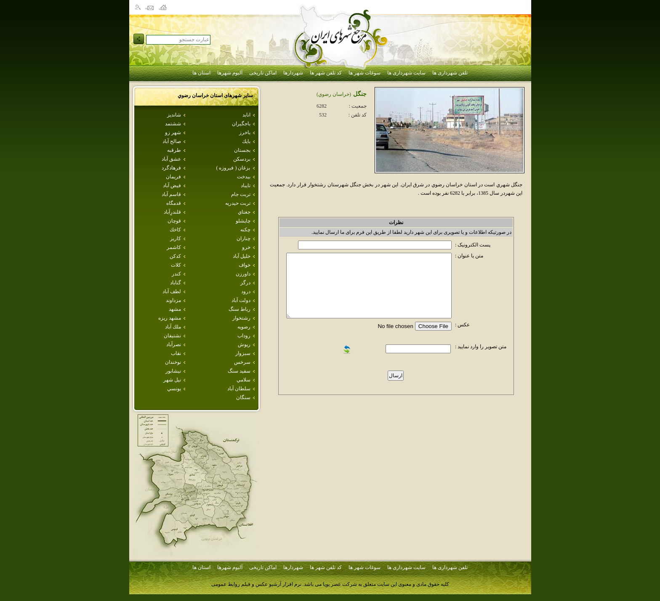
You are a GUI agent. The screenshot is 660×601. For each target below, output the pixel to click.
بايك (246, 141)
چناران (243, 238)
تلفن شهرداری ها (450, 73)
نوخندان (173, 362)
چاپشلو (243, 221)
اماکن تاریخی (263, 73)
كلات (176, 265)
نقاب (176, 353)
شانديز (174, 115)
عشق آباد (171, 159)
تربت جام (240, 194)
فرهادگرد (171, 168)
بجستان (242, 150)
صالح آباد (171, 141)
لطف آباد (171, 291)
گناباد (175, 283)
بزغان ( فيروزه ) (233, 168)
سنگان (243, 397)
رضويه (243, 327)
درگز (245, 283)
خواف (244, 265)
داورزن (243, 274)
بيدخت (243, 177)
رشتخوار (241, 318)
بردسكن (241, 159)
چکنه (245, 230)
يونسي (174, 389)
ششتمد (173, 124)
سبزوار (242, 353)
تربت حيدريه (237, 203)
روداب (243, 336)
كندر (176, 274)
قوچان (174, 221)
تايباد (245, 185)
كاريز (175, 238)
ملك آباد (173, 327)
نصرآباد (173, 344)
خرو (246, 247)
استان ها (201, 73)
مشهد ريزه (169, 318)
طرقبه (174, 150)
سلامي (243, 380)
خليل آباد (241, 256)
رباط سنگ (239, 309)
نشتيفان (172, 336)
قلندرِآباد (172, 212)
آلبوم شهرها (229, 73)
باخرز (244, 132)
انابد (246, 115)
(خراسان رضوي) (334, 94)
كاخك (175, 230)
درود (245, 291)
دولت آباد (241, 300)
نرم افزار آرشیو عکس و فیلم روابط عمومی (256, 584)
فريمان (173, 177)
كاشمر (174, 247)
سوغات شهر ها (365, 73)
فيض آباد (172, 185)
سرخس (242, 362)
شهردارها (293, 73)
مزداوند (173, 300)
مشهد (175, 309)
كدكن (175, 256)
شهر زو (173, 132)
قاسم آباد (171, 194)
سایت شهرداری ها (406, 73)
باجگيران (241, 124)
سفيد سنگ (239, 371)
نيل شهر (172, 380)
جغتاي (244, 212)
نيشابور (173, 371)
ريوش (244, 344)
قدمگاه (173, 203)
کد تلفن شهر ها (326, 73)
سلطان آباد (238, 389)
